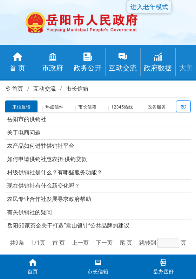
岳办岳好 (163, 266)
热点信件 (54, 107)
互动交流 (44, 88)
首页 (17, 88)
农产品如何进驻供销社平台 (40, 145)
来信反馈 (21, 107)
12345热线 (122, 107)
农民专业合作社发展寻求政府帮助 (49, 199)
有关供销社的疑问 (29, 212)
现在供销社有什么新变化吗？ (43, 185)
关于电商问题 (24, 132)
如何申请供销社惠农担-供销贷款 (47, 159)
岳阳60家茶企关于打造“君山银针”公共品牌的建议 (68, 225)
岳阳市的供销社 (26, 119)
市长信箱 (77, 88)
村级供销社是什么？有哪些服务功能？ (54, 172)
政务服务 (157, 107)
